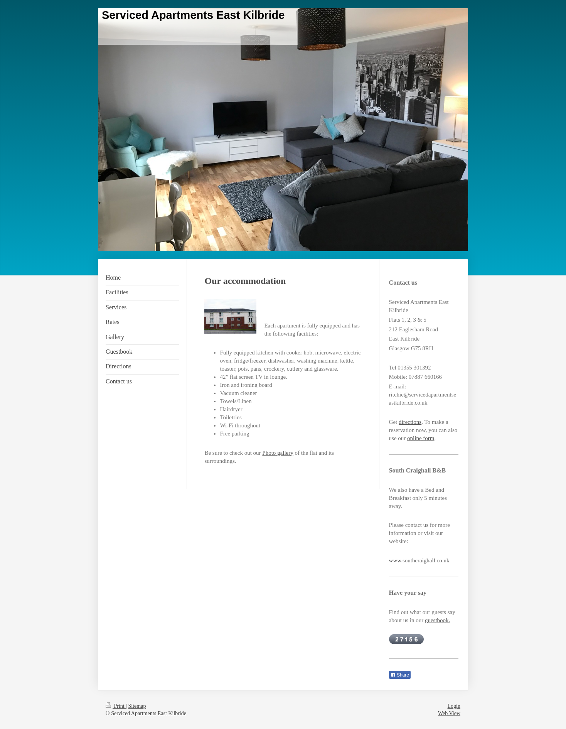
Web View (449, 713)
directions (410, 422)
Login (454, 706)
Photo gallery (277, 453)
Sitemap (137, 706)
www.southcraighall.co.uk (419, 560)
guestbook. (437, 620)
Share (400, 675)
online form (420, 438)
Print (116, 706)
